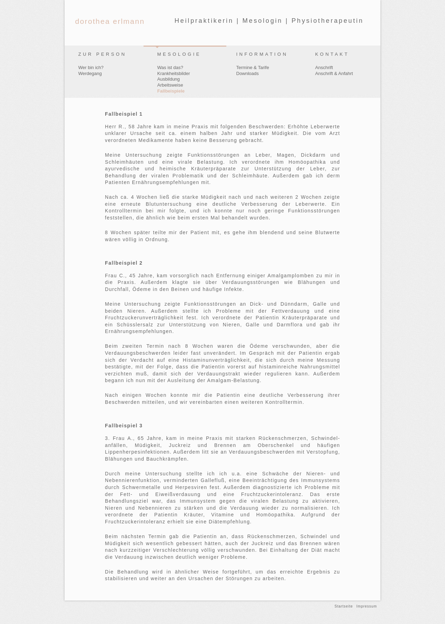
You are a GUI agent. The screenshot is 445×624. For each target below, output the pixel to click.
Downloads (247, 73)
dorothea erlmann (110, 21)
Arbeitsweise (170, 85)
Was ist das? (170, 67)
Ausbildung (168, 79)
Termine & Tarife (252, 67)
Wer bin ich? (91, 67)
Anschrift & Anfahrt (334, 73)
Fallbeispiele (171, 91)
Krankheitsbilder (173, 73)
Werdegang (90, 73)
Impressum (367, 606)
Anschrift (324, 67)
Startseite (343, 606)
